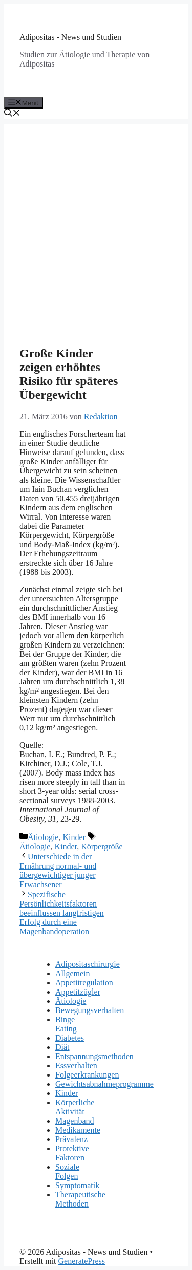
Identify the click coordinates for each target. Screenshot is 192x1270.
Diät (62, 1047)
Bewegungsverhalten (89, 1010)
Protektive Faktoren (72, 1153)
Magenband (74, 1120)
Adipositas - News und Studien (70, 37)
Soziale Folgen (67, 1171)
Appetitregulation (84, 982)
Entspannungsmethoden (94, 1056)
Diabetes (69, 1038)
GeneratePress (81, 1261)
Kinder (73, 837)
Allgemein (72, 973)
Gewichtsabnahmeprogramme (104, 1084)
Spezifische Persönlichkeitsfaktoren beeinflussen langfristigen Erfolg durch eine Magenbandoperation (61, 913)
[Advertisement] (96, 220)
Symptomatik (77, 1185)
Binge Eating (66, 1024)
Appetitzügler (77, 991)
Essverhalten (76, 1065)
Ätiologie (43, 837)
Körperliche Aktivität (74, 1107)
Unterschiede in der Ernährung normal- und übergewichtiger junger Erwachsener (57, 870)
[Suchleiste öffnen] (12, 114)
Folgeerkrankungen (87, 1074)
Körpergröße (101, 846)
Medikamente (77, 1130)
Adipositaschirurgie (87, 964)
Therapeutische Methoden (80, 1199)
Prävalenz (71, 1139)
